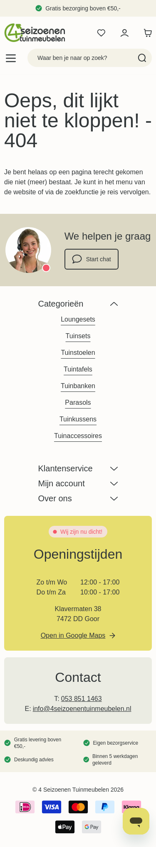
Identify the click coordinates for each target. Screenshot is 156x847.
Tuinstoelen (78, 352)
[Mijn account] (124, 33)
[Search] (142, 58)
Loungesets (78, 319)
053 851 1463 (81, 698)
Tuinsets (78, 335)
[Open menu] (10, 58)
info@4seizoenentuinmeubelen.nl (82, 708)
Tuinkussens (78, 419)
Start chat (91, 259)
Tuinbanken (78, 385)
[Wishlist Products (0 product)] (101, 33)
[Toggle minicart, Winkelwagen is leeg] (145, 33)
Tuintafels (78, 369)
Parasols (78, 402)
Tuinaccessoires (78, 435)
